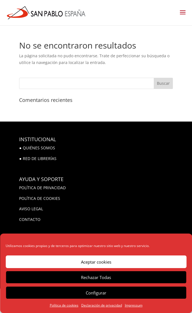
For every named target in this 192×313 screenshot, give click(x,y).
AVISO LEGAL (31, 208)
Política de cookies (64, 305)
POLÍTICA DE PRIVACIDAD (42, 187)
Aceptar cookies (96, 262)
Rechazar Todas (96, 277)
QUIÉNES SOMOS (39, 147)
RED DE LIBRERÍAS (40, 158)
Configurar (96, 293)
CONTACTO (29, 219)
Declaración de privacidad (101, 305)
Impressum (134, 305)
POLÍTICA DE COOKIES (39, 198)
